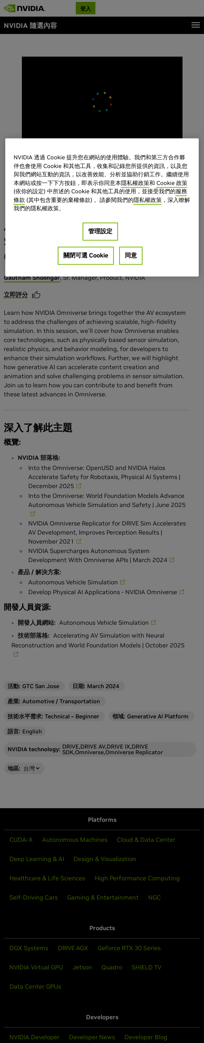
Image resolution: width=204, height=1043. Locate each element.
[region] (102, 208)
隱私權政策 (135, 182)
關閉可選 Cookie (85, 255)
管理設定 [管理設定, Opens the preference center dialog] (100, 231)
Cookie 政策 (171, 182)
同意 (131, 255)
